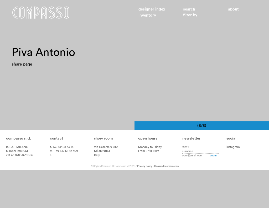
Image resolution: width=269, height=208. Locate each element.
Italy (97, 192)
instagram (233, 184)
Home (40, 12)
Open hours (147, 176)
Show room (103, 176)
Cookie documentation (166, 203)
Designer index (151, 9)
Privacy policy (144, 203)
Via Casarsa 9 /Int (106, 184)
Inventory (147, 15)
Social (231, 176)
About (233, 9)
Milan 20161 (102, 188)
